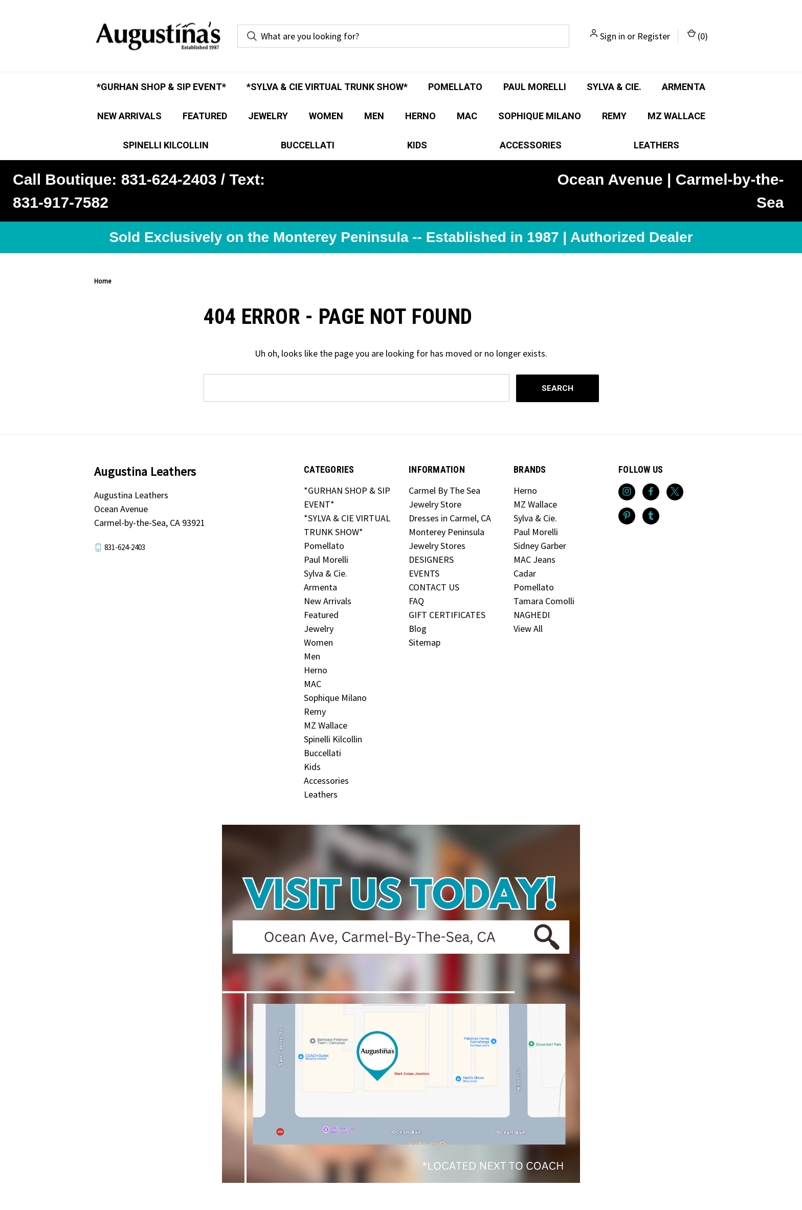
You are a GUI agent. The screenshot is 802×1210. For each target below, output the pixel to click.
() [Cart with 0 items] (697, 35)
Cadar (525, 573)
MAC (467, 116)
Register (653, 36)
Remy (614, 116)
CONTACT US (434, 586)
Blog (418, 628)
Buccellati (308, 145)
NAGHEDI (532, 614)
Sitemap (424, 642)
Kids (417, 145)
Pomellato (455, 86)
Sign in (612, 36)
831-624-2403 (124, 547)
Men (374, 116)
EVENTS (424, 573)
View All (528, 628)
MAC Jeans (534, 559)
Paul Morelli (534, 86)
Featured (205, 116)
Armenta (683, 86)
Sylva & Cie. (614, 86)
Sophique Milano (539, 116)
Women (326, 116)
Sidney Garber (540, 545)
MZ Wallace (676, 116)
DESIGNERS (431, 559)
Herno (420, 116)
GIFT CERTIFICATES (447, 614)
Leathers (656, 145)
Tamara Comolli (544, 600)
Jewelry (268, 116)
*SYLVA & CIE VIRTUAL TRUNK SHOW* (327, 86)
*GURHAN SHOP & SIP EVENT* (161, 86)
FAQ (416, 600)
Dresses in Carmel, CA (450, 517)
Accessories (531, 145)
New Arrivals (129, 116)
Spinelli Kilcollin (166, 145)
